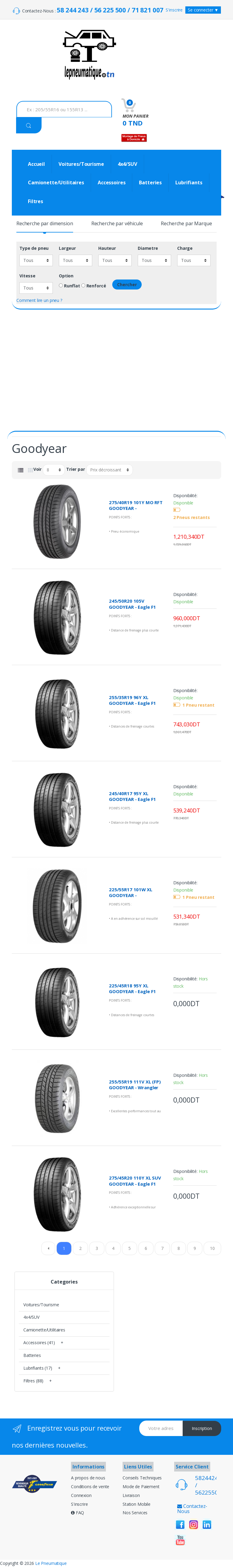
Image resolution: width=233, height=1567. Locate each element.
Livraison (131, 1495)
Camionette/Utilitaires (56, 182)
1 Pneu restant (198, 705)
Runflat (69, 286)
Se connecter (203, 10)
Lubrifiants (188, 182)
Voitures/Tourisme (81, 164)
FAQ (77, 1512)
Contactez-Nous (192, 1509)
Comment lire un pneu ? (39, 300)
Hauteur (107, 248)
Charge (185, 248)
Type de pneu (34, 248)
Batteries (150, 182)
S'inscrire (174, 10)
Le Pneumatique (51, 1563)
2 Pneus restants (191, 517)
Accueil (36, 164)
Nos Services (135, 1512)
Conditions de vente (90, 1486)
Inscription (202, 1428)
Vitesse (27, 276)
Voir (37, 469)
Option (66, 276)
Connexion (81, 1495)
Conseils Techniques (142, 1478)
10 (212, 1248)
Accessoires (111, 182)
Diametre (148, 248)
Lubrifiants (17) (37, 1368)
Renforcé (93, 286)
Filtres (35, 201)
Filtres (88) (33, 1381)
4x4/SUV (127, 164)
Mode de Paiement (141, 1486)
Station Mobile (136, 1504)
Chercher (127, 284)
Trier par (75, 469)
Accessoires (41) (39, 1342)
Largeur (67, 248)
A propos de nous (88, 1478)
